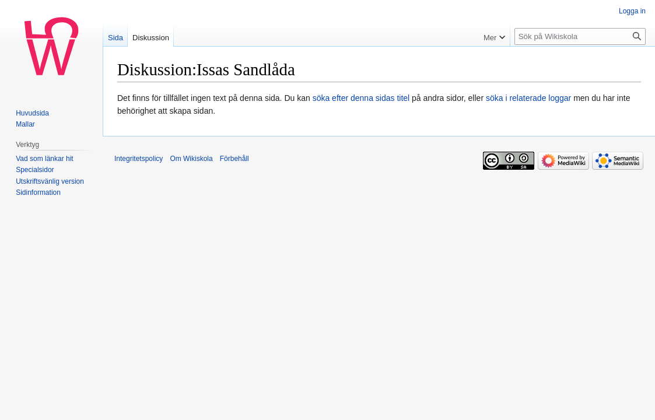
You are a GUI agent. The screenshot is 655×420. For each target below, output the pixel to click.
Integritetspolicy (138, 159)
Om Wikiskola (191, 159)
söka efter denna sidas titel (361, 98)
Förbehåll (234, 159)
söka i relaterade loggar (528, 98)
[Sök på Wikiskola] (580, 36)
